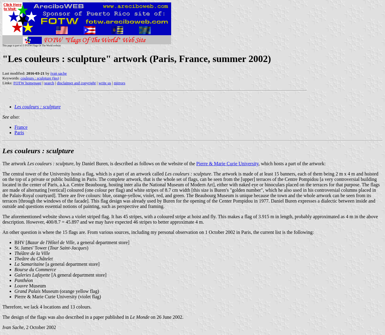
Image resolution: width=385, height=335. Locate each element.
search (49, 83)
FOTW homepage (27, 83)
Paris (19, 132)
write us (105, 83)
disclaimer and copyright (76, 83)
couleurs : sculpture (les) (39, 78)
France (21, 127)
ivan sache (59, 73)
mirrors (119, 83)
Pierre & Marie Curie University (227, 163)
